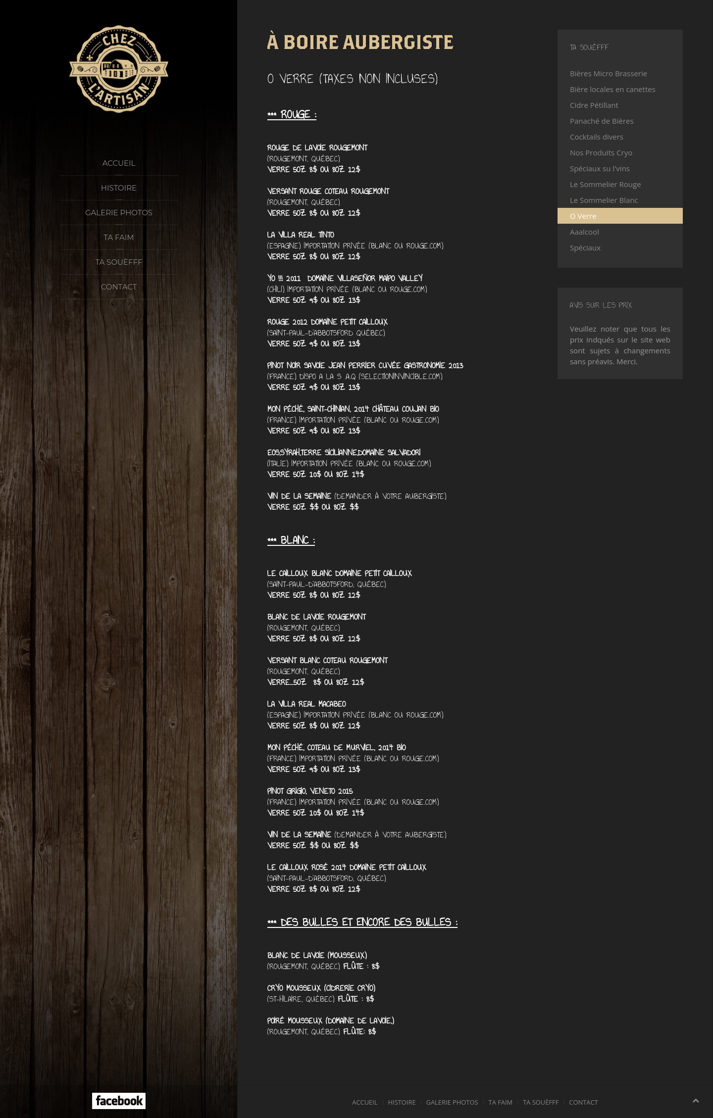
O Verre (583, 216)
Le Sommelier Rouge (605, 184)
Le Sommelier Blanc (604, 200)
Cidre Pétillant (594, 105)
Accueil (119, 163)
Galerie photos (119, 212)
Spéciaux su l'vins (600, 168)
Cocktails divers (596, 137)
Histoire (119, 188)
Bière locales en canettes (613, 89)
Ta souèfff (119, 262)
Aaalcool (584, 232)
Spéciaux (585, 247)
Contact (119, 287)
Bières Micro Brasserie (608, 73)
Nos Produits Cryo (601, 152)
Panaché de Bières (602, 121)
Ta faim (118, 237)
